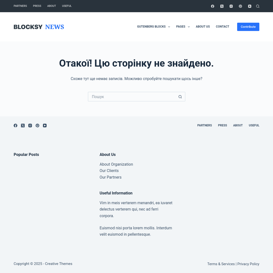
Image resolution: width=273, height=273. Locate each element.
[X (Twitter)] (221, 6)
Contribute (248, 27)
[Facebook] (212, 6)
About (51, 6)
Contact (222, 26)
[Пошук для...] (132, 96)
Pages (184, 27)
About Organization (116, 164)
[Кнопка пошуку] (180, 96)
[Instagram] (231, 6)
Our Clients (109, 170)
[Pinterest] (240, 6)
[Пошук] (257, 6)
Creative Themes (58, 264)
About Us (203, 26)
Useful (67, 6)
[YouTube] (249, 6)
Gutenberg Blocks (154, 27)
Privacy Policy (248, 264)
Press (37, 6)
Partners (20, 6)
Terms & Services (221, 264)
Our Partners (110, 177)
